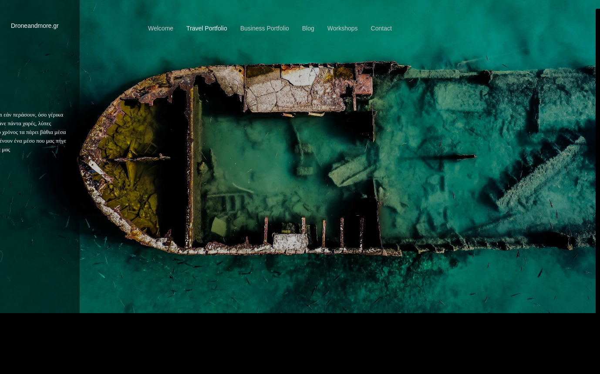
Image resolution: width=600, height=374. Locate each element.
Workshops (342, 28)
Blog (308, 28)
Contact (381, 28)
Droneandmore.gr (35, 25)
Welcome (160, 28)
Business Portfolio (264, 28)
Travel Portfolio (206, 28)
